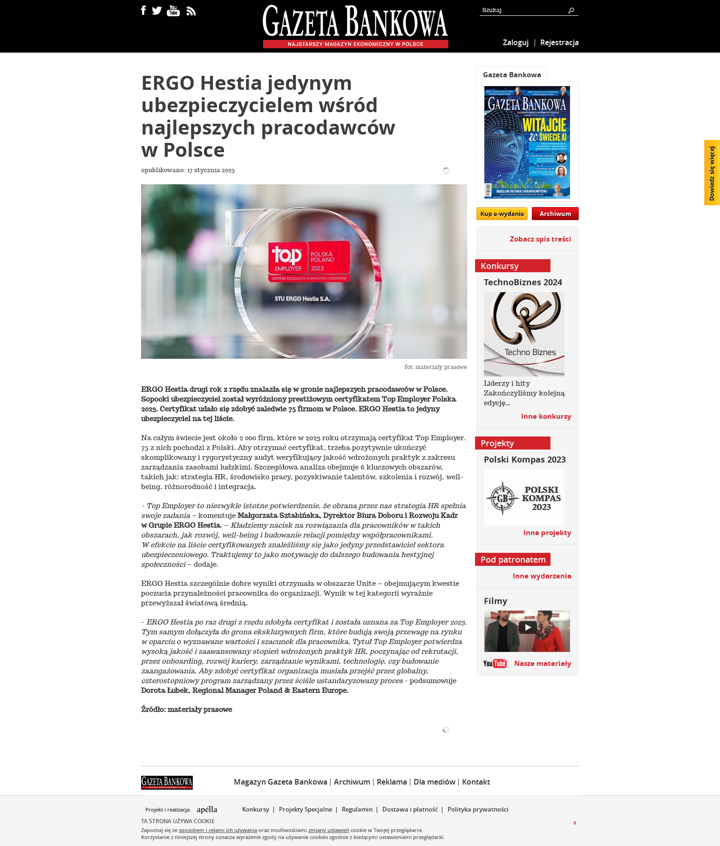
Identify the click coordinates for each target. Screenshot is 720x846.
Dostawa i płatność (410, 809)
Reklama (392, 782)
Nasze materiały (542, 663)
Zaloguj (516, 42)
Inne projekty (547, 532)
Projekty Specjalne (305, 809)
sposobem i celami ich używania (218, 829)
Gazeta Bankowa (512, 75)
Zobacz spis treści (540, 239)
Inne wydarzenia (542, 576)
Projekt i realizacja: (168, 809)
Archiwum (555, 213)
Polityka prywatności (478, 809)
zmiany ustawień (328, 829)
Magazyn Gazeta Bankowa (280, 782)
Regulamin (357, 809)
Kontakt (476, 782)
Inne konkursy (546, 416)
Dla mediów (434, 782)
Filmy (495, 601)
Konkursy (255, 809)
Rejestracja (559, 42)
